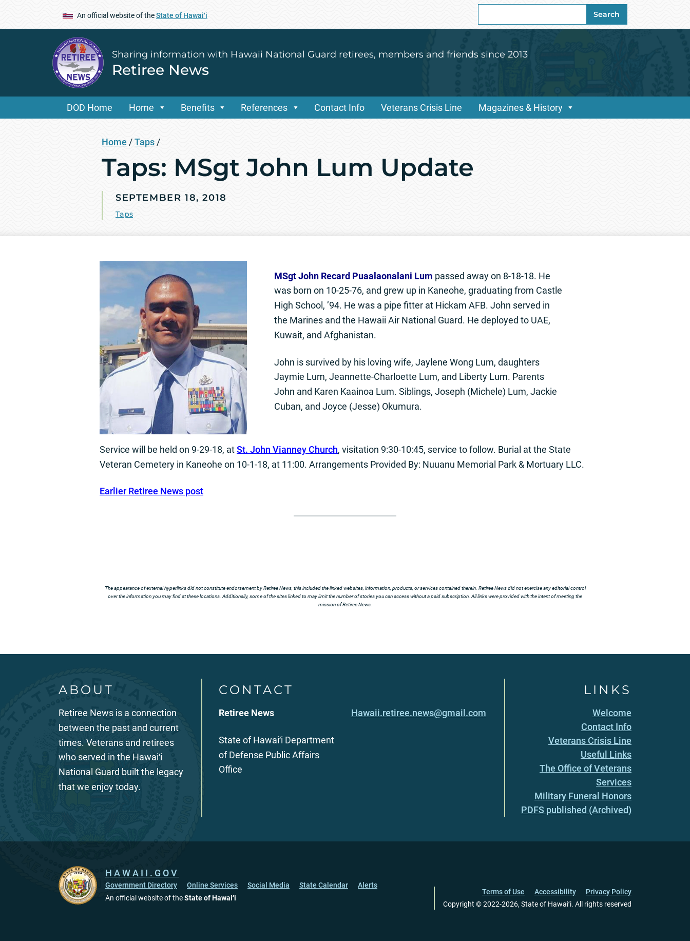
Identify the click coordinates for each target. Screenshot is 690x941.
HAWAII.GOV (142, 873)
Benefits (198, 107)
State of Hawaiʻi (181, 15)
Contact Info (339, 107)
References (264, 107)
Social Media (268, 885)
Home (141, 107)
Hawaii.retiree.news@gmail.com (418, 712)
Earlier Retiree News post (151, 491)
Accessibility (555, 892)
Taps (145, 142)
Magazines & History (520, 107)
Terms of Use (503, 892)
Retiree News (160, 70)
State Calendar (323, 885)
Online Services (212, 885)
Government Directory (141, 885)
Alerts (367, 885)
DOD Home (89, 107)
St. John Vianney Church (287, 449)
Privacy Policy (608, 892)
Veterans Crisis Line (421, 107)
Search (606, 14)
